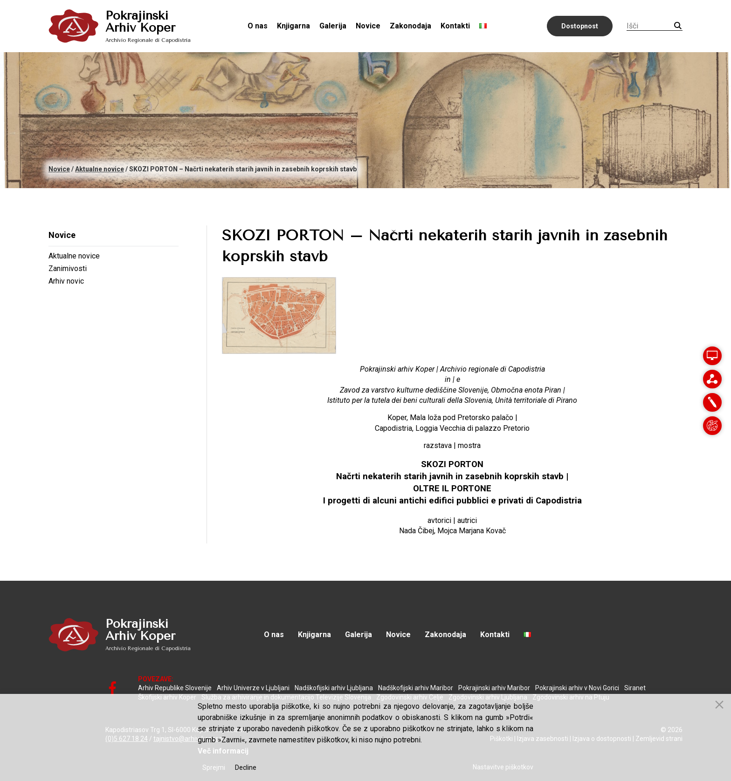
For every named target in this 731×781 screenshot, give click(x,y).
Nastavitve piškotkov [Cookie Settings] (503, 767)
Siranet (635, 688)
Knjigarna (293, 25)
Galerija (332, 25)
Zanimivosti (67, 268)
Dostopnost (579, 26)
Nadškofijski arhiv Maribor (415, 688)
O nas (258, 25)
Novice (368, 25)
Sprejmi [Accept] (213, 767)
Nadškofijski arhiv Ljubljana (334, 688)
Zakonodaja (410, 25)
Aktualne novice (74, 255)
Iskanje (678, 25)
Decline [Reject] (245, 767)
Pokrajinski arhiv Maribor (494, 688)
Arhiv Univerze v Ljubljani (253, 688)
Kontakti (455, 25)
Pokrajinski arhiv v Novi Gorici (577, 688)
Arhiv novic (66, 281)
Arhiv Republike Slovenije (175, 688)
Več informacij (223, 751)
